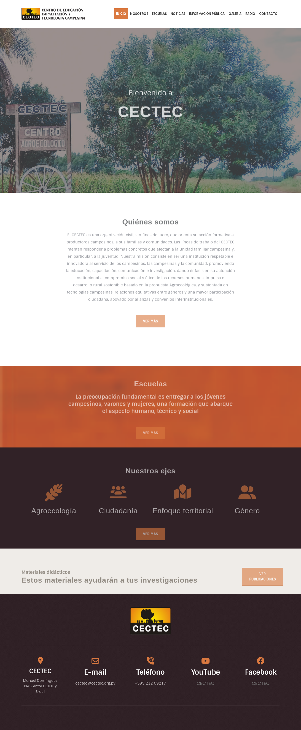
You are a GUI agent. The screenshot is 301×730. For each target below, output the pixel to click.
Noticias (178, 14)
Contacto (268, 14)
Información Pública (207, 14)
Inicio (121, 14)
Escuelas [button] (159, 14)
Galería (235, 14)
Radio (250, 14)
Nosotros (139, 14)
